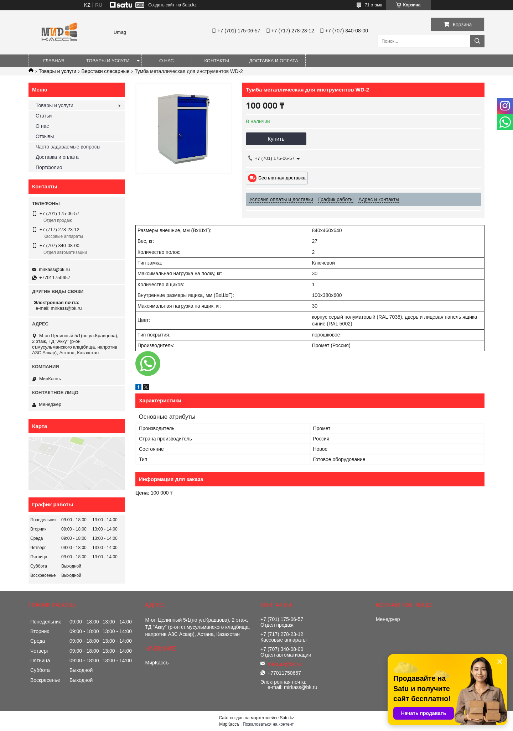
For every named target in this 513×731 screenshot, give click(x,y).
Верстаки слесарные (106, 71)
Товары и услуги (108, 60)
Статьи (44, 116)
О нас (166, 60)
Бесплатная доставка (282, 178)
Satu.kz (287, 717)
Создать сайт (161, 4)
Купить (276, 139)
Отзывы (45, 136)
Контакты (216, 60)
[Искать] (477, 41)
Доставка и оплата (273, 60)
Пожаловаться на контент (268, 724)
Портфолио (49, 167)
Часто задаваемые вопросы (68, 147)
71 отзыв (373, 4)
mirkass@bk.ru (54, 269)
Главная (53, 60)
